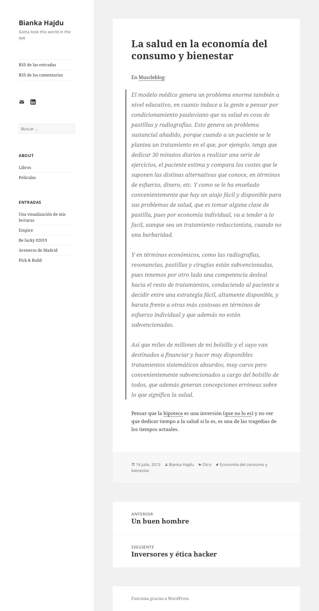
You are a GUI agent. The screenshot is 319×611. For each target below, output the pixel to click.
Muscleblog (151, 77)
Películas (27, 177)
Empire (26, 230)
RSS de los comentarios (41, 75)
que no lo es (238, 413)
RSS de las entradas (37, 65)
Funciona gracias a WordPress (160, 598)
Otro (206, 464)
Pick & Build (30, 260)
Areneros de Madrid (38, 250)
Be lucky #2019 (33, 240)
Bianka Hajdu (41, 22)
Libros (25, 167)
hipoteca (173, 413)
